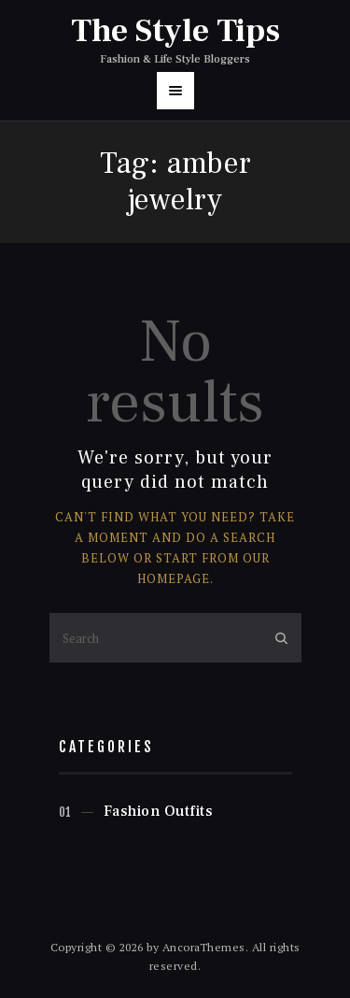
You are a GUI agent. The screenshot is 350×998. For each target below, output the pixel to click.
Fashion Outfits (159, 811)
